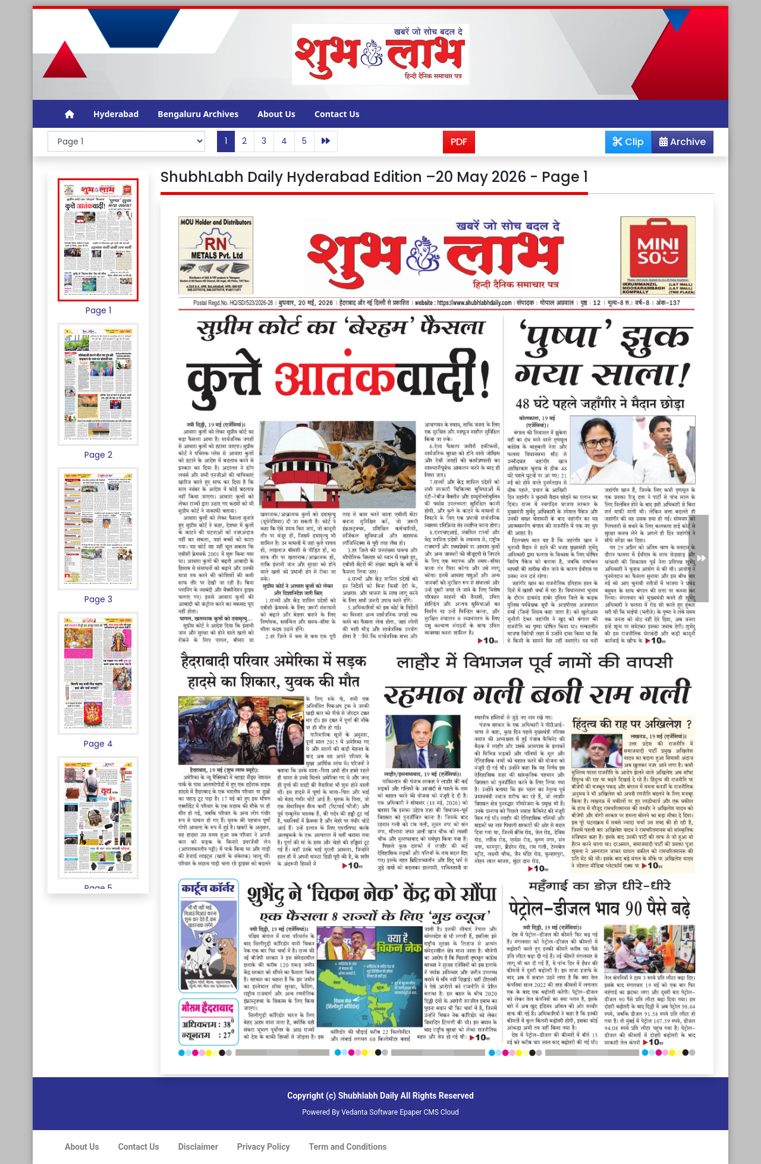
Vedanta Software (369, 1112)
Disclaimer (198, 1147)
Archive (679, 144)
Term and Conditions (348, 1147)
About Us (276, 113)
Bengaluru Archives (198, 113)
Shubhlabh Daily (368, 1095)
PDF (459, 142)
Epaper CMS (419, 1112)
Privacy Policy (263, 1147)
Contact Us (337, 113)
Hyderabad (116, 113)
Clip (628, 142)
